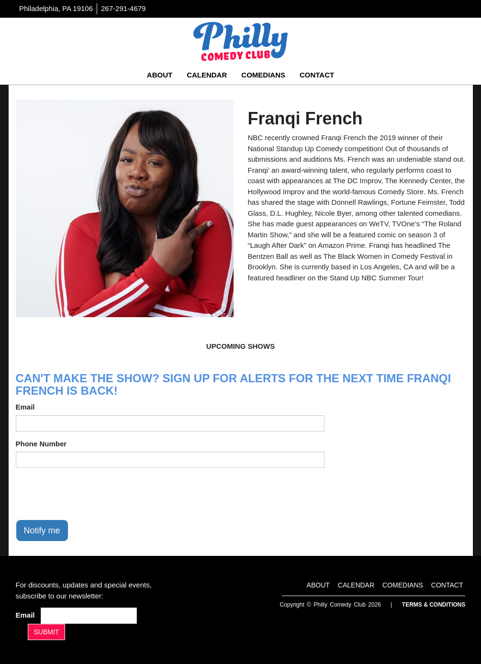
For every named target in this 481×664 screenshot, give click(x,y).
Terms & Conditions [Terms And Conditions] (434, 604)
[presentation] (88, 493)
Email (25, 407)
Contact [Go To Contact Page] (317, 75)
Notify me (42, 530)
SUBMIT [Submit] (46, 632)
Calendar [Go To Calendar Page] (207, 75)
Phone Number (41, 444)
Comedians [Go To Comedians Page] (263, 75)
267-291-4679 (123, 8)
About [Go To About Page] (159, 75)
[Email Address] (89, 616)
